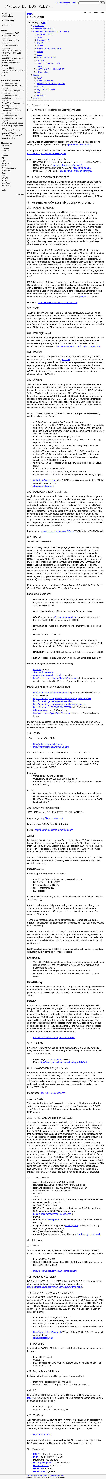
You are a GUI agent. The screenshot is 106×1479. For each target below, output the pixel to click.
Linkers (36, 75)
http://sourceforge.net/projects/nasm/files (53, 701)
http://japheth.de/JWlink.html (47, 1332)
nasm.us (37, 669)
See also (37, 98)
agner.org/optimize (42, 1434)
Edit (89, 12)
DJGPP (5, 153)
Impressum (6, 25)
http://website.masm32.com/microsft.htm (57, 302)
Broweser (6, 148)
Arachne (5, 146)
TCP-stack (6, 171)
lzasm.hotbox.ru (54, 1059)
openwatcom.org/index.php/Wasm (57, 531)
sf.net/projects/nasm (43, 672)
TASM (39, 37)
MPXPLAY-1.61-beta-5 (11, 50)
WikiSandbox (7, 16)
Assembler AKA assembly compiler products (51, 31)
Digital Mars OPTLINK (46, 90)
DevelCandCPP (40, 1465)
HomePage (6, 14)
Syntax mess (38, 26)
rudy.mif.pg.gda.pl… (82, 168)
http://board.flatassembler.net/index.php (54, 830)
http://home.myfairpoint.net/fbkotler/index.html (55, 678)
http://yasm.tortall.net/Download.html (51, 747)
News (4, 166)
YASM (39, 55)
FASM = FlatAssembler (46, 57)
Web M (5, 178)
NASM (40, 52)
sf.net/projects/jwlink (43, 1338)
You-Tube (6, 183)
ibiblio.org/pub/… (41, 710)
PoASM (40, 43)
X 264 (4, 181)
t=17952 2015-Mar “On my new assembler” (54, 1037)
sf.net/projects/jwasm (43, 486)
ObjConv (40, 95)
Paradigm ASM (43, 40)
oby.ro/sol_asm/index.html (53, 1093)
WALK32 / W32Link (45, 81)
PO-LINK (41, 87)
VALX (39, 78)
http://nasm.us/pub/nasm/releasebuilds (52, 693)
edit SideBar (20, 194)
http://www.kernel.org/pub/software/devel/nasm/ (52, 713)
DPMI (36, 1457)
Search (74, 3)
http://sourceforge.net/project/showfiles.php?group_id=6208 (62, 698)
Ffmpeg (5, 156)
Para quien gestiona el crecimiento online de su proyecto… (12, 85)
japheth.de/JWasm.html (79, 144)
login (4, 190)
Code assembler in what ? (43, 28)
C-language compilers (65, 617)
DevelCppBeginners (43, 1462)
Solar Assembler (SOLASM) (49, 63)
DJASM (41, 66)
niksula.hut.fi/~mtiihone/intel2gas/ (76, 171)
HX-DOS (84, 296)
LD (38, 92)
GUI (3, 158)
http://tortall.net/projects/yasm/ (47, 744)
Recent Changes (63, 3)
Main (29, 14)
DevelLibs (38, 1468)
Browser (5, 151)
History (95, 12)
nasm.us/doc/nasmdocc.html (47, 675)
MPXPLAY (6, 163)
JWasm (40, 46)
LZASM (41, 60)
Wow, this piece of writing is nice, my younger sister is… (12, 125)
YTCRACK (6, 185)
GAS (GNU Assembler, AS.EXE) (51, 69)
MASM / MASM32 (44, 34)
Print (102, 12)
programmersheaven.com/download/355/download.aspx (54, 1287)
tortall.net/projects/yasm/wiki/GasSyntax (46, 153)
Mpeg (4, 161)
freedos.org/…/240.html (88, 1234)
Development (52, 1220)
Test (3, 173)
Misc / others (43, 72)
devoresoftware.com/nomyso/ (67, 165)
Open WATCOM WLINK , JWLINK (51, 84)
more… (4, 75)
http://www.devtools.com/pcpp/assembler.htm (78, 346)
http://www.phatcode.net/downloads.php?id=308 (63, 1062)
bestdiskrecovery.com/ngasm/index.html (52, 1214)
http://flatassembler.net (52, 818)
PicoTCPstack (8, 68)
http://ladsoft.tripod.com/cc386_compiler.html (55, 1271)
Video (4, 176)
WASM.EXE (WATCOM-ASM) (49, 49)
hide (43, 23)
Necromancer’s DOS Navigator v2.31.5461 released (11, 35)
